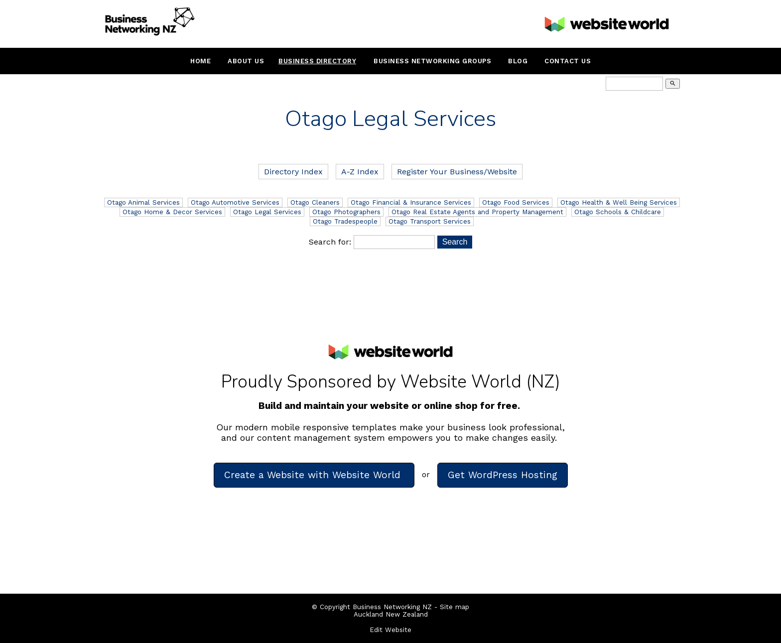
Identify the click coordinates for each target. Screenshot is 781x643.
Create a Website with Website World (314, 475)
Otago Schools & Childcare (617, 212)
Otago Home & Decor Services (172, 212)
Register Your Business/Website (457, 171)
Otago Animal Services (143, 202)
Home (200, 61)
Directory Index (293, 171)
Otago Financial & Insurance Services (411, 202)
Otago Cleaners (315, 202)
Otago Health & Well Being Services (618, 202)
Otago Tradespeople (345, 221)
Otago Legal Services (267, 212)
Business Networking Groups (432, 61)
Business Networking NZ (392, 607)
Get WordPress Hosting (502, 475)
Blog (517, 61)
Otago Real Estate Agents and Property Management (477, 212)
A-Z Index (360, 171)
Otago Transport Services (430, 221)
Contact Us (567, 61)
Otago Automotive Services (235, 202)
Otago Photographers (346, 212)
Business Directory (317, 61)
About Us (246, 61)
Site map (454, 607)
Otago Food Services (515, 202)
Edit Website (390, 630)
